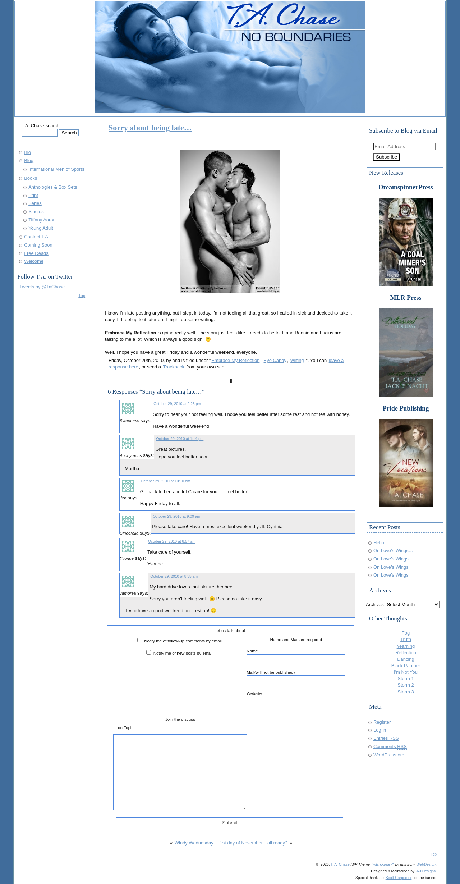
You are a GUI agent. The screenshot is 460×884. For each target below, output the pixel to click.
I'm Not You (406, 672)
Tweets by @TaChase (42, 286)
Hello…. (381, 542)
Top (81, 295)
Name (296, 657)
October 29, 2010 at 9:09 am (176, 516)
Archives (375, 604)
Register (382, 722)
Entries (386, 738)
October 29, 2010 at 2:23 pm (177, 404)
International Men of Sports (56, 169)
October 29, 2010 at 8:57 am (172, 542)
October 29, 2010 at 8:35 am (174, 576)
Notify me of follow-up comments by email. (183, 640)
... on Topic (123, 727)
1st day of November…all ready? (254, 843)
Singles (35, 211)
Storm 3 (405, 692)
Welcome (33, 261)
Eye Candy (275, 360)
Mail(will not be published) (296, 678)
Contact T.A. (36, 236)
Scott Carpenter (399, 878)
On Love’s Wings (391, 567)
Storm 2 (405, 685)
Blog (28, 160)
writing (297, 360)
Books (30, 178)
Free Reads (36, 253)
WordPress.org (388, 754)
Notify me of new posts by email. (183, 653)
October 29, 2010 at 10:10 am (165, 481)
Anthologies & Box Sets (52, 187)
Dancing (405, 659)
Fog (406, 633)
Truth (405, 639)
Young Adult (40, 228)
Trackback (173, 367)
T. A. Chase (340, 864)
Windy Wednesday (194, 843)
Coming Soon (38, 245)
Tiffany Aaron (42, 220)
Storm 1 (405, 678)
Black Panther (405, 665)
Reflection (405, 652)
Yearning (406, 646)
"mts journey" (383, 864)
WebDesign (426, 864)
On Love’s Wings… (393, 550)
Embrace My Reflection (235, 360)
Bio (27, 152)
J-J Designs (426, 871)
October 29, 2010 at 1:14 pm (179, 439)
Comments (390, 746)
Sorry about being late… (150, 127)
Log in (379, 730)
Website (296, 699)
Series (35, 203)
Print (33, 195)
